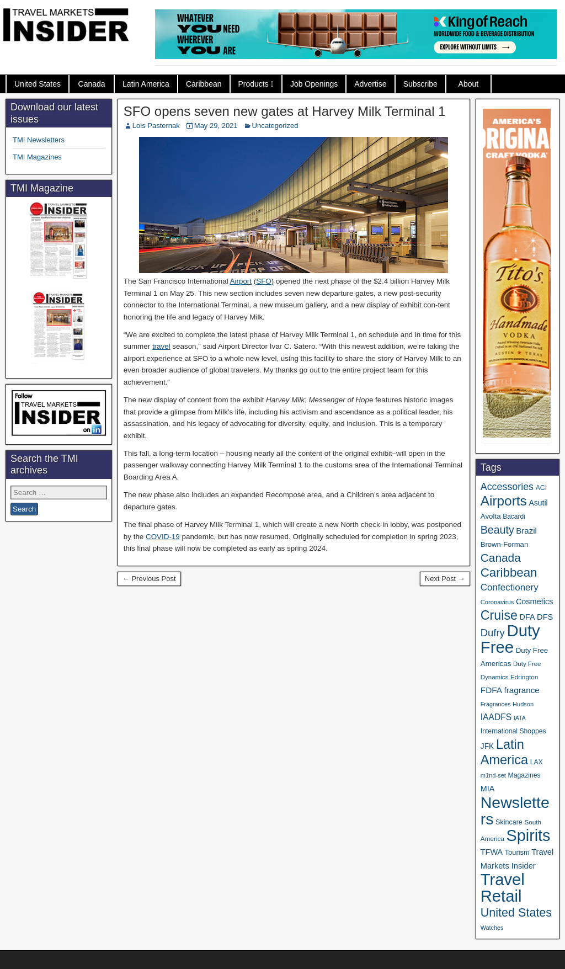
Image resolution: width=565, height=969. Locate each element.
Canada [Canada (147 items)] (501, 557)
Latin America (145, 83)
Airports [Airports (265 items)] (504, 500)
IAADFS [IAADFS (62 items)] (496, 717)
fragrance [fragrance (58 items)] (522, 690)
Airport (241, 281)
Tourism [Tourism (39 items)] (517, 852)
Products (253, 83)
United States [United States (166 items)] (516, 912)
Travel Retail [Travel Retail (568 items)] (503, 888)
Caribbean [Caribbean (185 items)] (509, 572)
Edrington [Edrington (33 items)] (524, 676)
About (469, 83)
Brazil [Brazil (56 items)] (526, 530)
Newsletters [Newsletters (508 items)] (515, 811)
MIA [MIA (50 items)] (487, 788)
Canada (91, 83)
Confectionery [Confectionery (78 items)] (510, 587)
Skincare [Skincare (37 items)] (509, 822)
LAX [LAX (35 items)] (536, 762)
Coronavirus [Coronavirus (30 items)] (497, 602)
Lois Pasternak (156, 125)
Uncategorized (275, 125)
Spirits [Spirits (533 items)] (529, 835)
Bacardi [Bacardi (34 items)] (514, 516)
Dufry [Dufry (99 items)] (493, 632)
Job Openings (314, 83)
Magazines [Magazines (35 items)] (524, 775)
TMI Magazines (37, 157)
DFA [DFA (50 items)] (527, 617)
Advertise (370, 83)
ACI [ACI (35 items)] (541, 488)
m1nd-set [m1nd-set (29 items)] (493, 775)
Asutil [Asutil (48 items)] (538, 502)
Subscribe (420, 83)
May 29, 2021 (216, 125)
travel (161, 346)
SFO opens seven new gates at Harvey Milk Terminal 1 (285, 111)
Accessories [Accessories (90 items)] (507, 486)
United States (37, 83)
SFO (263, 281)
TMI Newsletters (39, 140)
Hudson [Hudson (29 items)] (523, 704)
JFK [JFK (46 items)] (487, 746)
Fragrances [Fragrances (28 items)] (496, 704)
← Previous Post (149, 578)
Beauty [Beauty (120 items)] (497, 530)
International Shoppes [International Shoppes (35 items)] (513, 731)
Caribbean (204, 83)
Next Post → (445, 578)
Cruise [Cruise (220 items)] (499, 615)
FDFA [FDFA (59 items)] (491, 690)
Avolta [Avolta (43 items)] (491, 516)
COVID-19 (163, 537)
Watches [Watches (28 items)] (492, 927)
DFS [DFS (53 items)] (545, 617)
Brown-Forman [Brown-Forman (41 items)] (504, 544)
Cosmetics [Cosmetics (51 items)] (534, 601)
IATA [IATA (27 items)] (520, 718)
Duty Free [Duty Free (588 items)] (510, 638)
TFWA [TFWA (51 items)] (492, 852)
